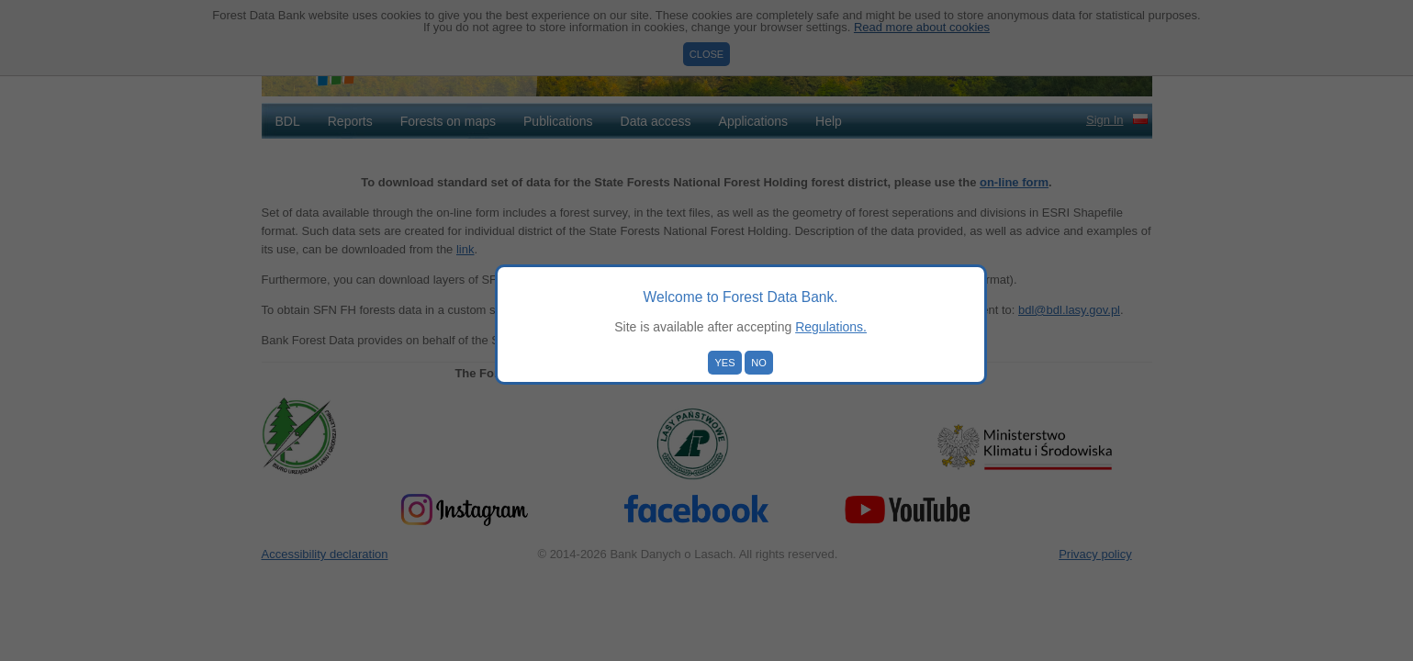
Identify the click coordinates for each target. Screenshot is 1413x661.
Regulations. (831, 326)
